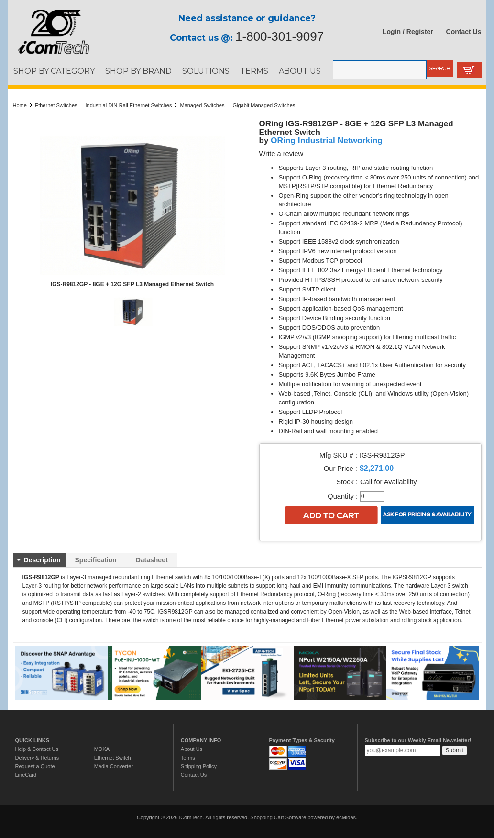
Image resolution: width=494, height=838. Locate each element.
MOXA (102, 749)
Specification (96, 560)
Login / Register (408, 31)
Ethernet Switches (56, 105)
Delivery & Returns (37, 757)
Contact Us (464, 31)
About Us (191, 749)
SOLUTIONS (206, 71)
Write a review (281, 153)
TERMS (254, 71)
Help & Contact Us (36, 749)
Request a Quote (35, 766)
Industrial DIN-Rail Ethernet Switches (129, 105)
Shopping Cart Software (278, 817)
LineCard (26, 775)
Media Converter (113, 766)
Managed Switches (202, 105)
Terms (188, 757)
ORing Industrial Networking (327, 140)
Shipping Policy (199, 766)
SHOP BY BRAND (138, 71)
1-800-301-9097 (279, 36)
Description (42, 560)
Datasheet (152, 560)
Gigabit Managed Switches (263, 105)
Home (20, 105)
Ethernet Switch (112, 757)
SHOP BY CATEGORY (54, 71)
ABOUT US (300, 71)
